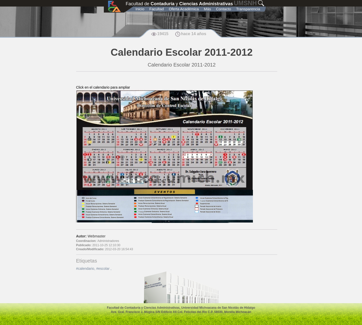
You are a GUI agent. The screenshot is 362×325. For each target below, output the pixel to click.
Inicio (139, 9)
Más (207, 9)
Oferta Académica (184, 9)
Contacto (223, 9)
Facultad (156, 9)
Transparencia (248, 9)
